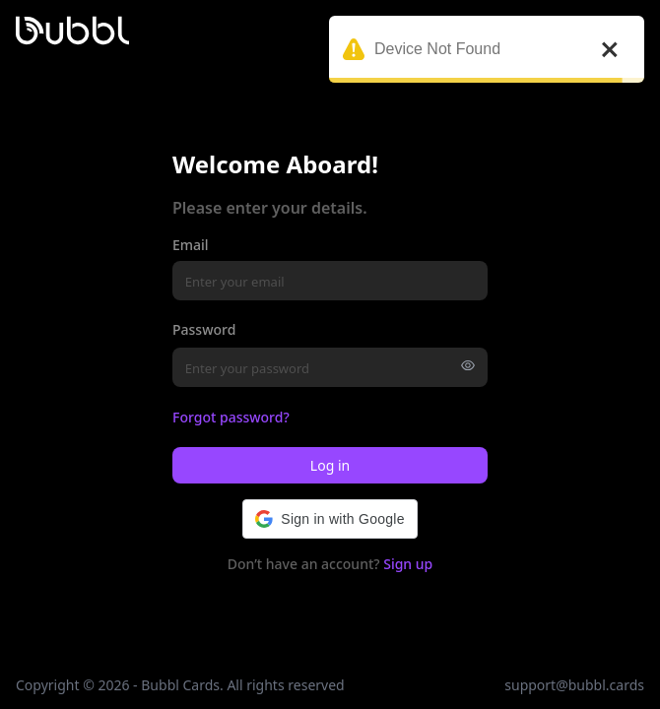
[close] (610, 49)
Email (190, 244)
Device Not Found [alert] (486, 56)
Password (203, 329)
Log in (330, 465)
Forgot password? (231, 417)
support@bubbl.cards (574, 685)
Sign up (407, 563)
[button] (329, 519)
